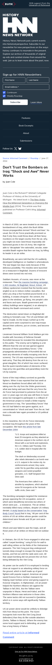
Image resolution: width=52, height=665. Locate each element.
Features (26, 118)
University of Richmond (39, 5)
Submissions (26, 140)
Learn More (36, 102)
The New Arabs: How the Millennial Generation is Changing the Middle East (25, 203)
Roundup (34, 158)
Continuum (12, 92)
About (26, 133)
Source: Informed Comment (15, 158)
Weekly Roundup (14, 96)
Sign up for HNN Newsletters (26, 651)
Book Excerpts (26, 125)
